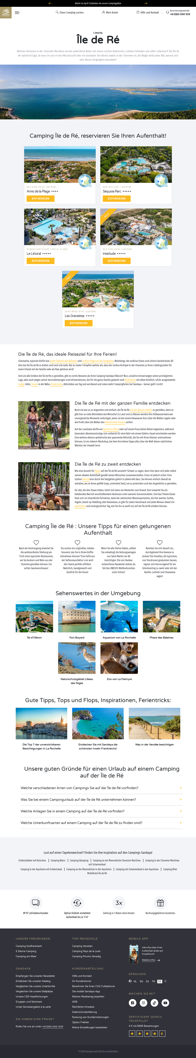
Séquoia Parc (112, 191)
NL (135, 981)
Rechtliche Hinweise (83, 1007)
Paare (97, 470)
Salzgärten (108, 361)
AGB (74, 1001)
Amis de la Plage (38, 191)
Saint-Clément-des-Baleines (63, 361)
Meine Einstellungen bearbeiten (89, 1027)
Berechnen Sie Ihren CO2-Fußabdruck (93, 986)
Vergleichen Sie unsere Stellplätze (34, 991)
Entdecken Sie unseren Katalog (33, 981)
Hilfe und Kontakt (82, 976)
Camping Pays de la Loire (86, 951)
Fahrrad (86, 479)
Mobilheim (130, 379)
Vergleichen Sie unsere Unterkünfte (35, 986)
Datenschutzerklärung (84, 1012)
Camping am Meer (26, 956)
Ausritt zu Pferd (111, 429)
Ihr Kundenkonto (81, 981)
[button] (102, 788)
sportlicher (80, 506)
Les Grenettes (74, 316)
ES (147, 981)
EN (141, 981)
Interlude (109, 254)
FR (153, 981)
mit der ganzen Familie (141, 410)
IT (165, 981)
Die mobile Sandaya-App (86, 991)
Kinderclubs (57, 384)
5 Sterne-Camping (26, 951)
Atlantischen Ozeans (115, 422)
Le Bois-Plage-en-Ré (92, 361)
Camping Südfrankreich (29, 946)
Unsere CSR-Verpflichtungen (32, 996)
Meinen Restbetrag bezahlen (88, 996)
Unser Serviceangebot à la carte (33, 1007)
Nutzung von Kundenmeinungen (90, 1017)
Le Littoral (34, 254)
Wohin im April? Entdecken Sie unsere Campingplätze (98, 3)
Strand (34, 384)
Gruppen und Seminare (29, 1001)
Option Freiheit (80, 1022)
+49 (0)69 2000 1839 (52, 1026)
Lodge (21, 384)
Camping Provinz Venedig (86, 956)
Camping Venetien (82, 946)
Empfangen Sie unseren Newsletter (35, 976)
